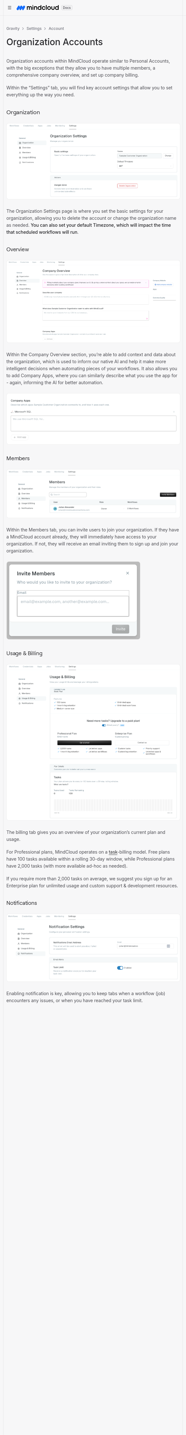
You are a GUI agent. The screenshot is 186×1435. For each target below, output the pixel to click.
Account (56, 28)
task (113, 852)
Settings (33, 28)
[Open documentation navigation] (9, 7)
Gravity (12, 28)
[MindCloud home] (38, 7)
